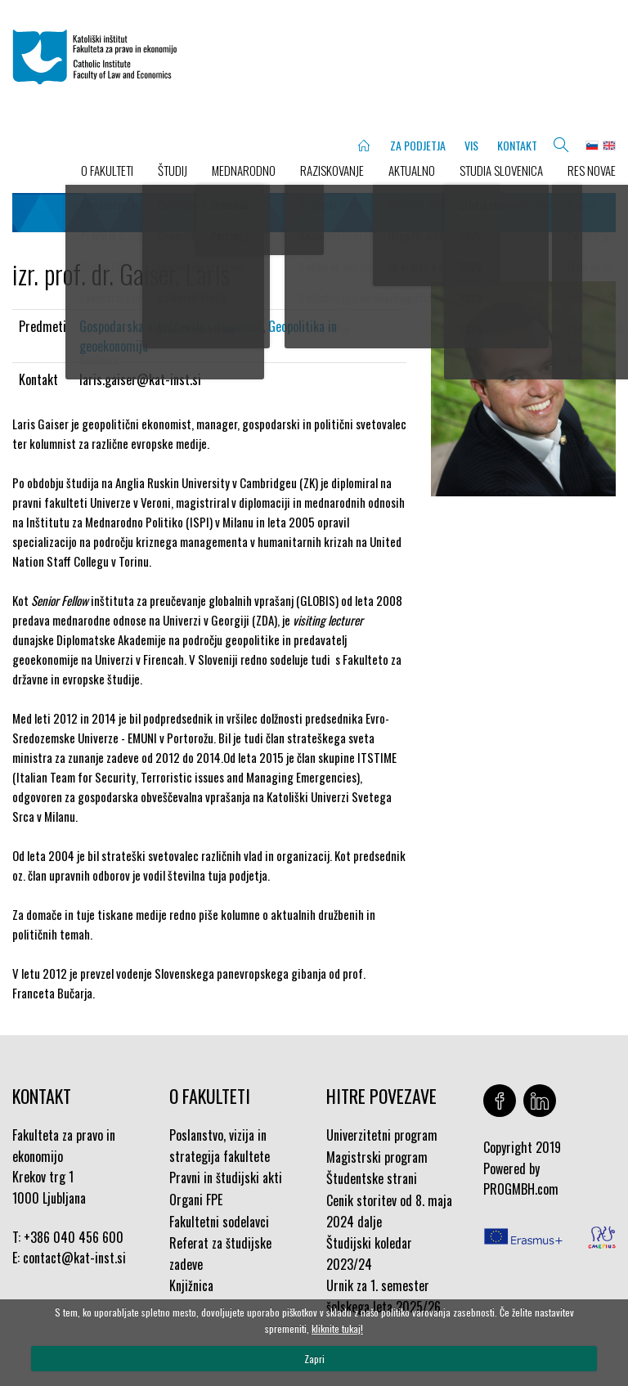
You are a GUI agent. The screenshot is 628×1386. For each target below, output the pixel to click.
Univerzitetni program (381, 1135)
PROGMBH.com (520, 1189)
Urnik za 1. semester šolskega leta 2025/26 (383, 1296)
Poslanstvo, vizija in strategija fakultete (219, 1145)
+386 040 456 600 (73, 1237)
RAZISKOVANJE (332, 170)
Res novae (591, 170)
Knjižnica (191, 1285)
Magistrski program (377, 1157)
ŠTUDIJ (172, 170)
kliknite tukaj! (337, 1328)
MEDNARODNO (244, 170)
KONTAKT (517, 145)
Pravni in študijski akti (225, 1177)
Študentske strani (371, 1178)
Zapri (314, 1359)
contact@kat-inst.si (74, 1257)
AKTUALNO (411, 170)
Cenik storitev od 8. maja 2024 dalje (389, 1211)
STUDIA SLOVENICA (501, 170)
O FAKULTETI (107, 170)
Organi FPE (195, 1199)
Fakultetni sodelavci (219, 1221)
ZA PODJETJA (418, 145)
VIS (471, 145)
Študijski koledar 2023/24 (369, 1253)
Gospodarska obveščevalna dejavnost (170, 326)
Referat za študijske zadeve (220, 1253)
